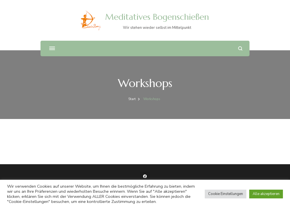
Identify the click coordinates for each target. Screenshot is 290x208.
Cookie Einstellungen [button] (225, 193)
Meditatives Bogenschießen (157, 17)
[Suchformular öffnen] (240, 48)
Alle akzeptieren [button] (266, 193)
